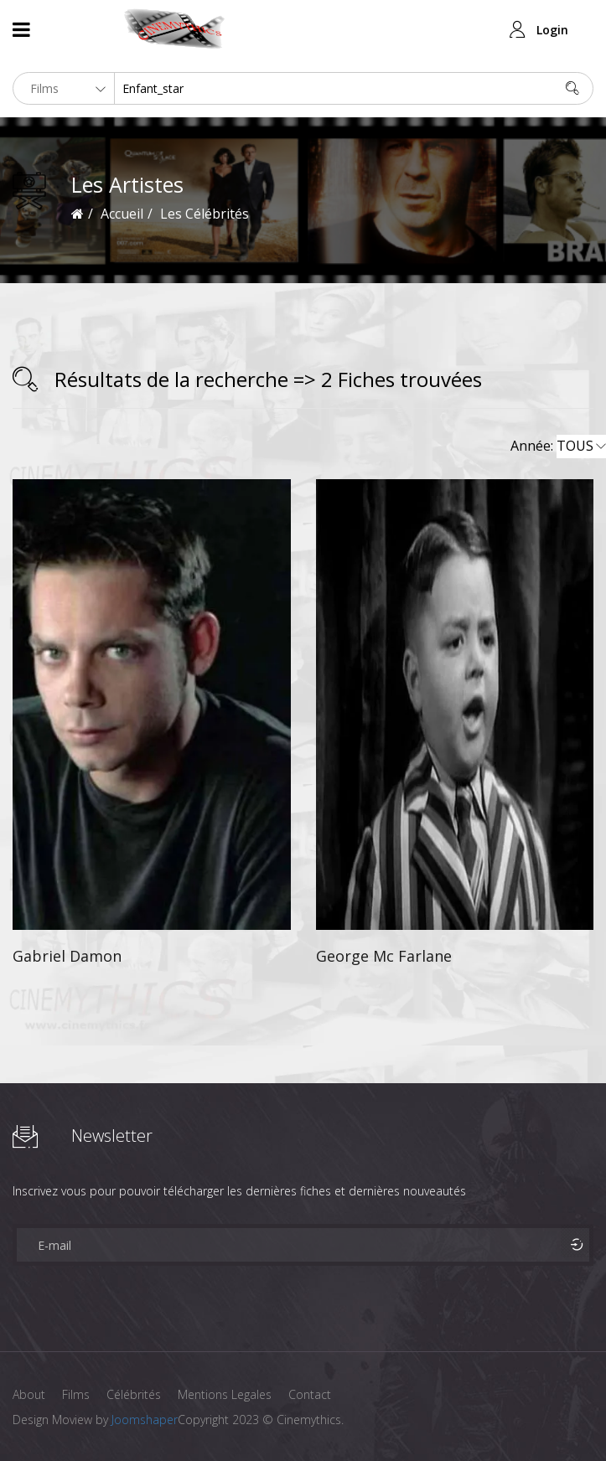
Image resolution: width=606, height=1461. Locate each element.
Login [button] (552, 30)
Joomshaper (144, 1419)
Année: (558, 446)
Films (76, 1394)
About (29, 1394)
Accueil (122, 213)
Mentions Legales (225, 1394)
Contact (309, 1394)
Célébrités (133, 1394)
